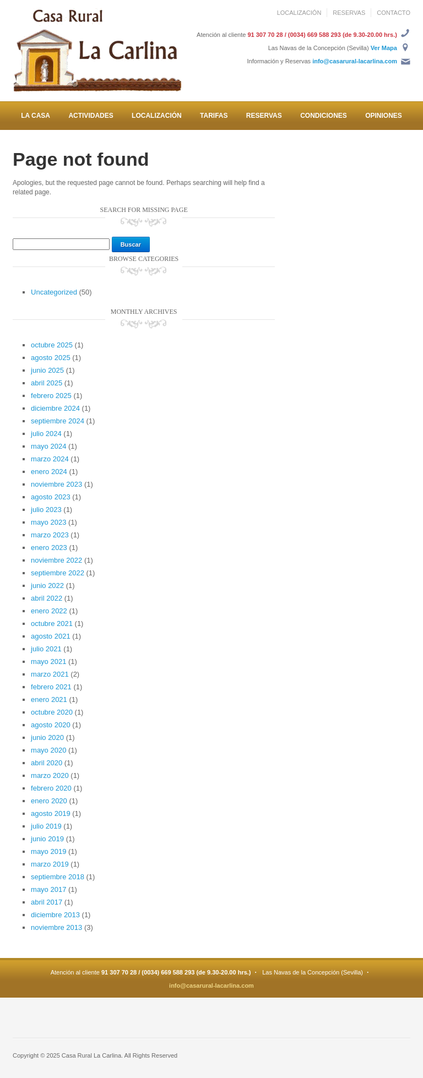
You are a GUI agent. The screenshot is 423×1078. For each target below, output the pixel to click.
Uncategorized (54, 292)
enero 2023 (49, 547)
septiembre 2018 (57, 877)
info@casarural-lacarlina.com (354, 61)
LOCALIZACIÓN (299, 12)
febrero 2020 (51, 788)
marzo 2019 (50, 864)
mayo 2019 (48, 851)
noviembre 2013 (56, 927)
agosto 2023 (50, 497)
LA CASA (35, 115)
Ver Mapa (384, 48)
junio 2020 (47, 737)
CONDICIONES (323, 115)
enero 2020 (49, 801)
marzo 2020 (50, 775)
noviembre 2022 (56, 560)
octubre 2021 (52, 623)
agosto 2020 (50, 725)
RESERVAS (349, 12)
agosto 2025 (50, 357)
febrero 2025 (51, 395)
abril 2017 (46, 902)
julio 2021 (46, 649)
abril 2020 (46, 763)
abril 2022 (46, 598)
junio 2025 (47, 370)
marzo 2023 (50, 535)
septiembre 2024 (57, 421)
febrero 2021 (51, 687)
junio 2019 (47, 839)
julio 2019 (46, 826)
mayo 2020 (48, 750)
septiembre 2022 (57, 573)
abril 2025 (46, 383)
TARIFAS (213, 115)
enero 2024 (49, 471)
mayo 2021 (48, 661)
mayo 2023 (48, 522)
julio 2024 (46, 433)
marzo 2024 (50, 459)
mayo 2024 (48, 446)
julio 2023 (46, 509)
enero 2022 (49, 611)
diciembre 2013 (55, 915)
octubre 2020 (52, 712)
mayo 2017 (48, 889)
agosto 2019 (50, 813)
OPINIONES (383, 115)
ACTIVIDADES (90, 115)
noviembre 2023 (56, 484)
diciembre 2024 (55, 408)
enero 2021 (49, 699)
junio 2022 (47, 585)
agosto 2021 (50, 636)
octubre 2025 (52, 345)
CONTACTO (393, 12)
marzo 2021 (50, 674)
